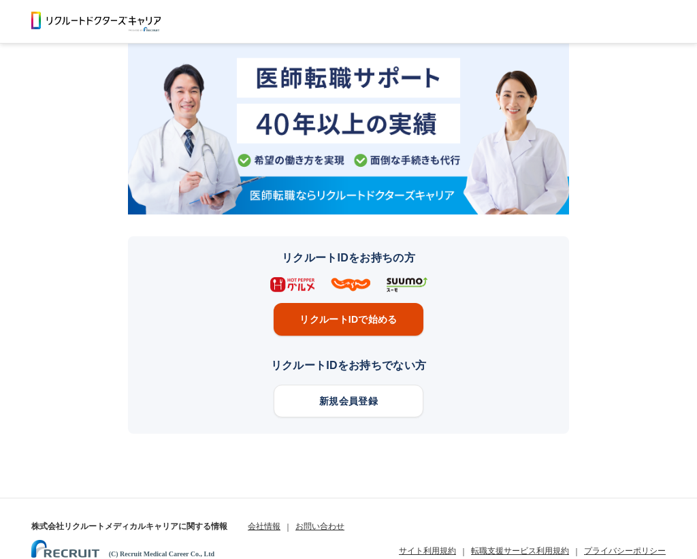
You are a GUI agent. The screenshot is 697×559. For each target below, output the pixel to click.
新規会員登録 (348, 401)
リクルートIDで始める (348, 319)
